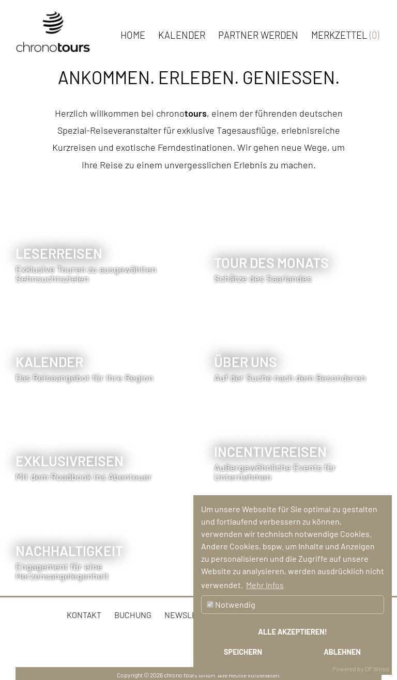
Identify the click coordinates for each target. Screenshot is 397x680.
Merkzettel (345, 35)
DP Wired (377, 668)
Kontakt (84, 615)
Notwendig (231, 604)
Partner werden (258, 35)
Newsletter (190, 615)
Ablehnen (342, 651)
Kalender (181, 35)
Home (132, 35)
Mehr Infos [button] (265, 585)
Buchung (132, 615)
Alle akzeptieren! (292, 631)
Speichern (243, 651)
